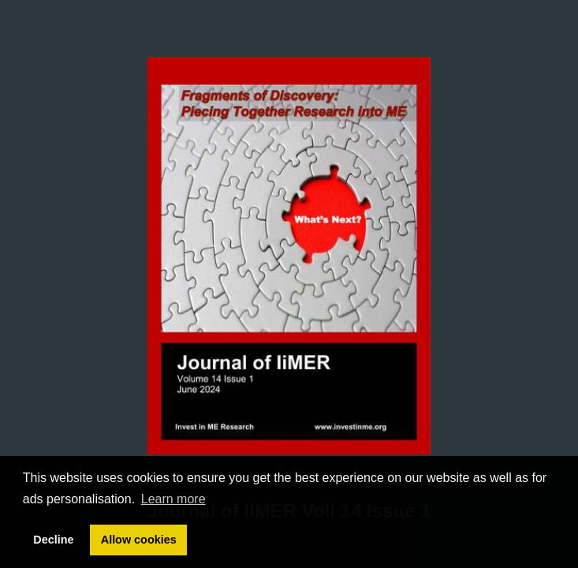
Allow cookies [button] (139, 539)
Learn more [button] (173, 499)
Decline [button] (53, 539)
